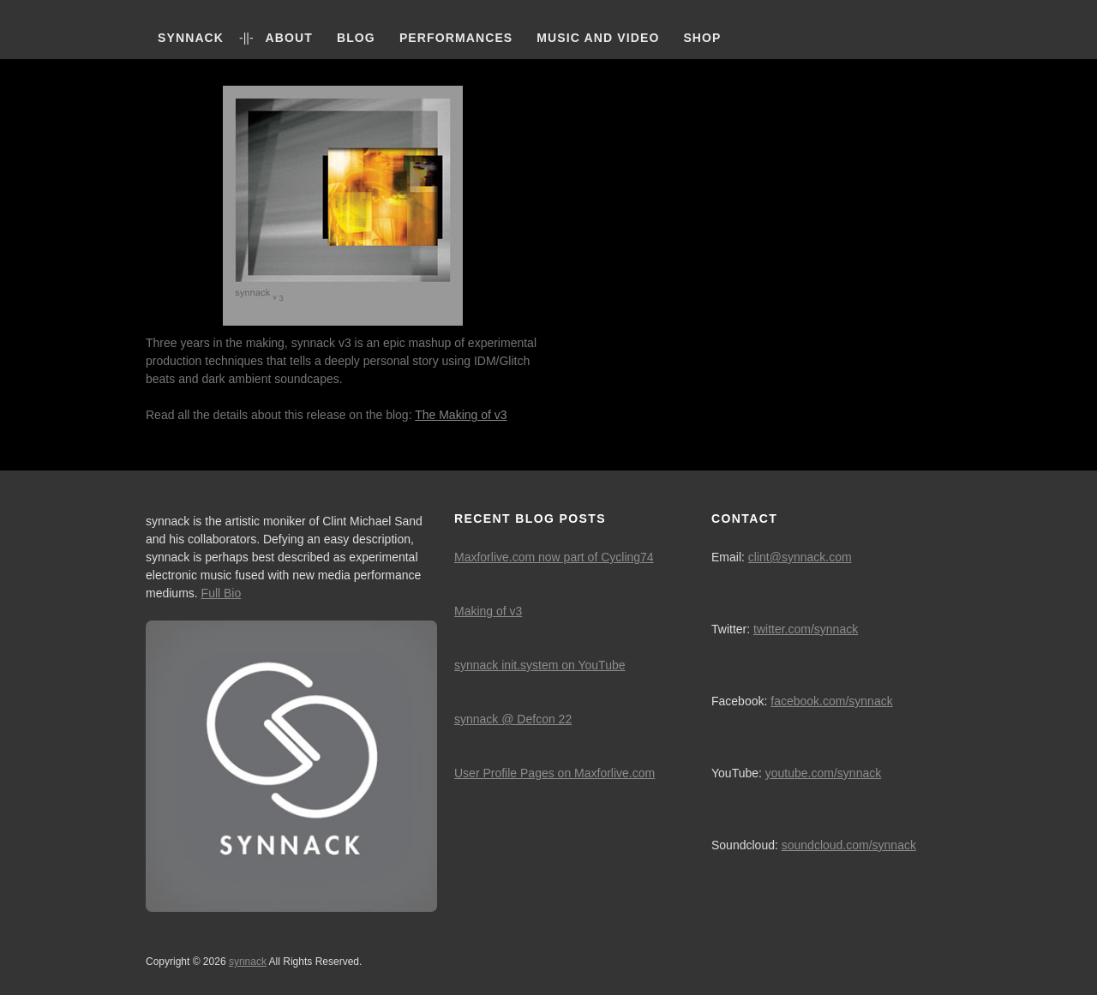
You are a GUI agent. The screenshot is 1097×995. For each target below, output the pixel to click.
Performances (456, 38)
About (289, 38)
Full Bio (221, 593)
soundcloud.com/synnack (849, 845)
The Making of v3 (461, 415)
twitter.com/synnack (805, 629)
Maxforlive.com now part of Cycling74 (554, 557)
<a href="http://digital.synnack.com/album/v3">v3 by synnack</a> (754, 265)
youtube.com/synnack (823, 773)
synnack (191, 38)
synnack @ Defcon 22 (513, 719)
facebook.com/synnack (831, 701)
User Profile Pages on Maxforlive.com (554, 773)
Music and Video (598, 38)
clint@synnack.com (800, 557)
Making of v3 (488, 611)
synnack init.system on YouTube (540, 665)
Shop (702, 38)
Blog (356, 38)
